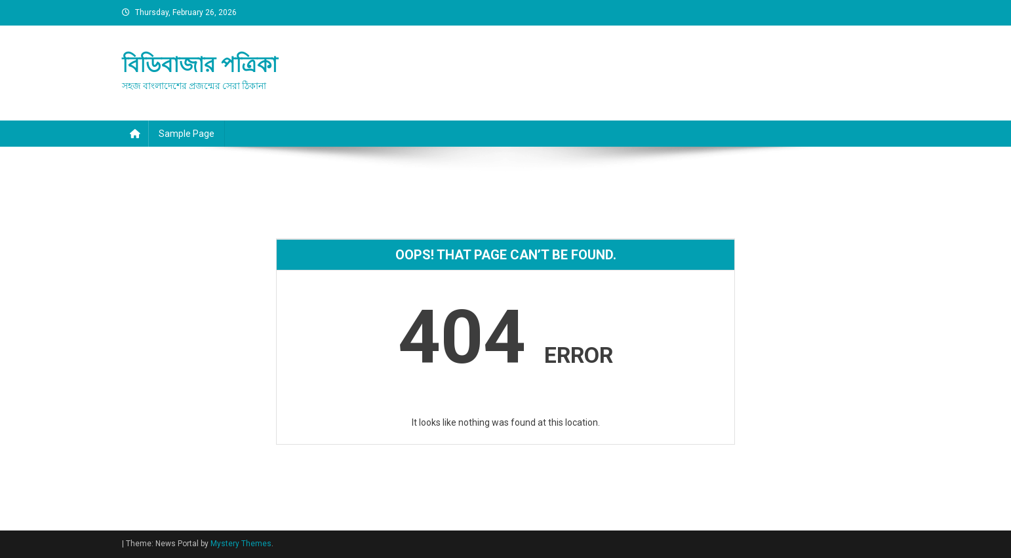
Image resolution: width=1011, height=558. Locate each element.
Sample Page (186, 133)
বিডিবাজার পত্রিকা (199, 64)
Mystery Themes (240, 543)
